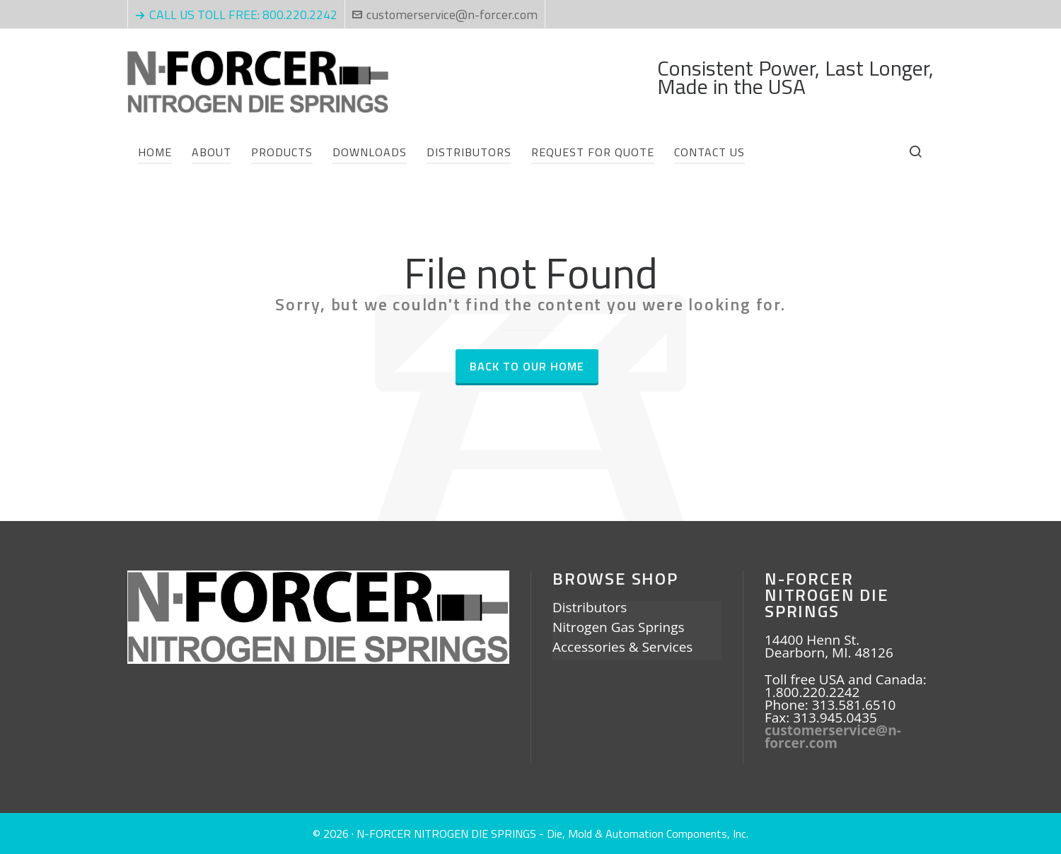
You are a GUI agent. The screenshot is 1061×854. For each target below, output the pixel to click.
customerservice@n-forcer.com (445, 14)
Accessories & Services (622, 648)
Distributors (589, 608)
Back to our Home (527, 366)
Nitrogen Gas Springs (618, 628)
